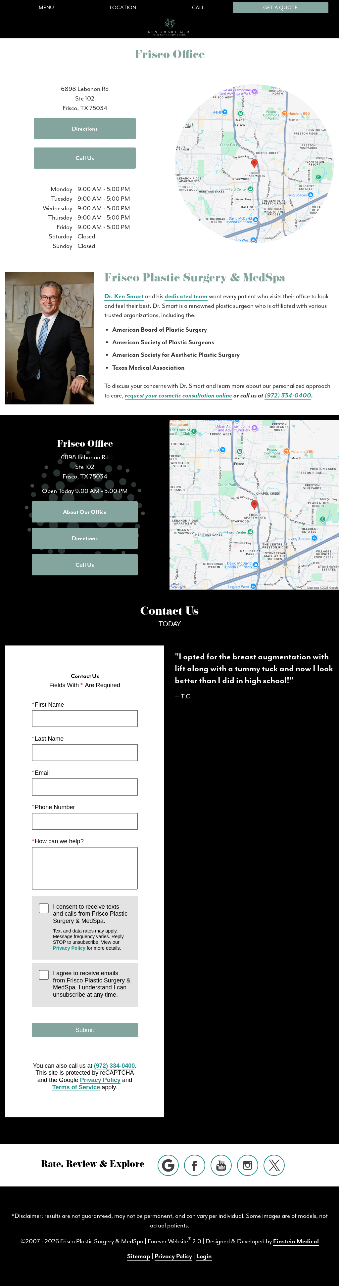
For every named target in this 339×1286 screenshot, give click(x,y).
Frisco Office (85, 445)
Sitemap (138, 1256)
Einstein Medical (296, 1241)
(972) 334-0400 (288, 395)
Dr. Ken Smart (124, 296)
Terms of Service (76, 1087)
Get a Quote (280, 7)
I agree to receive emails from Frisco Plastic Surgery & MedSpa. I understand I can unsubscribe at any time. (91, 984)
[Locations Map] (254, 163)
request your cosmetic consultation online (178, 395)
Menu (46, 8)
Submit (84, 1030)
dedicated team (186, 296)
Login (204, 1256)
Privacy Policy (69, 948)
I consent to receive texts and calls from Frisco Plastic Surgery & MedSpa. (92, 927)
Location (123, 8)
